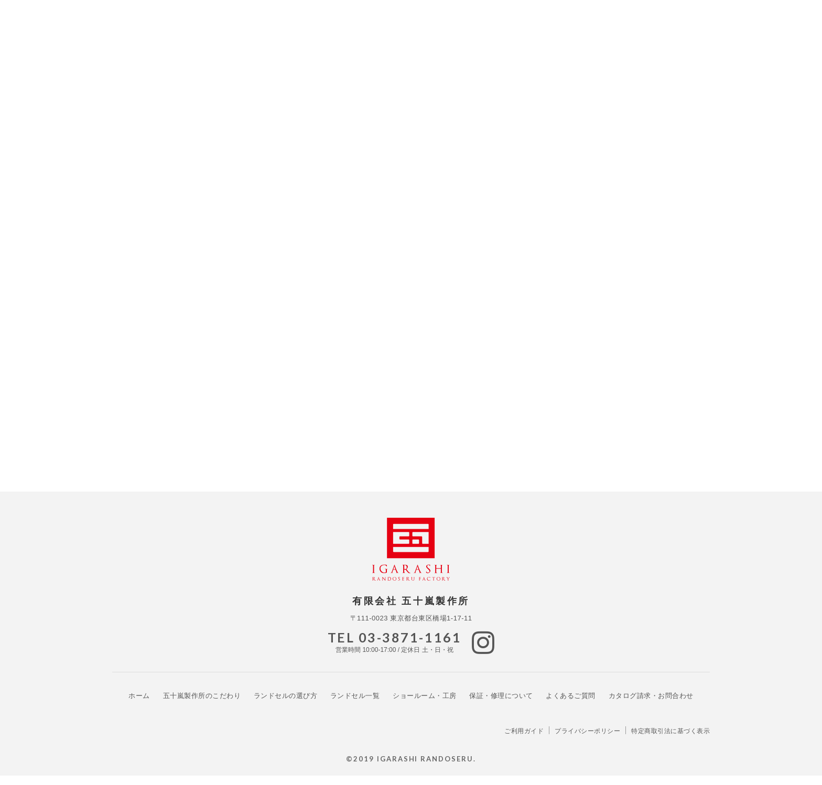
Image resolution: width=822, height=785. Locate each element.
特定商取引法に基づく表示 (670, 740)
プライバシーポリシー (587, 740)
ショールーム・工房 (425, 704)
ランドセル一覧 (355, 704)
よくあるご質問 (571, 704)
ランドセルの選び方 (286, 704)
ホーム (139, 704)
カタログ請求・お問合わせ (651, 704)
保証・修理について (501, 704)
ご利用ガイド (524, 740)
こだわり (202, 704)
